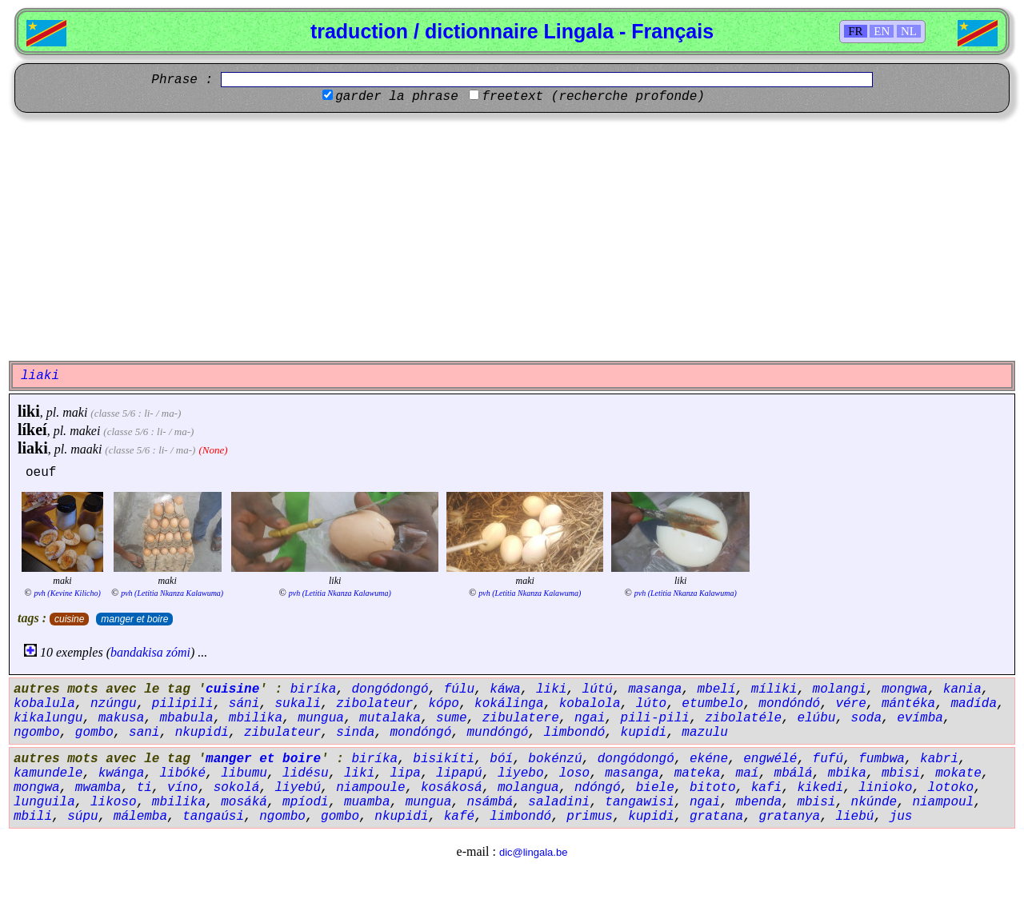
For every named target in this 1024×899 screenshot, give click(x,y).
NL (909, 31)
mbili (33, 816)
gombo (94, 732)
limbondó (575, 732)
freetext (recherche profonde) (593, 97)
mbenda (759, 802)
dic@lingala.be (533, 852)
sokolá (237, 788)
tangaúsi (213, 816)
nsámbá (490, 802)
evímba (920, 718)
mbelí (717, 689)
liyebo (521, 773)
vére (850, 704)
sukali (297, 704)
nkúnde (874, 802)
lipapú (459, 773)
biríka (313, 689)
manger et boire (134, 619)
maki (74, 412)
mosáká (244, 802)
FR (855, 31)
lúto (651, 704)
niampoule (370, 788)
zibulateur (282, 732)
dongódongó (389, 689)
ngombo (37, 732)
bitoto (713, 788)
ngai (589, 718)
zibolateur (374, 704)
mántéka (908, 704)
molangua (528, 788)
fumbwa (881, 759)
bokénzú (555, 759)
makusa (121, 718)
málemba (140, 816)
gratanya (789, 816)
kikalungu (48, 718)
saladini (559, 802)
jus (901, 816)
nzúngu (113, 704)
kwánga (121, 773)
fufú (828, 759)
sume (451, 718)
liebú (854, 816)
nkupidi (202, 732)
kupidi (644, 732)
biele (655, 788)
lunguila (44, 802)
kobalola (590, 704)
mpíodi (305, 802)
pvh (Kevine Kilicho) (67, 593)
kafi (766, 788)
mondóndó (789, 704)
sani (144, 732)
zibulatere (520, 718)
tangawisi (639, 802)
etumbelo (712, 704)
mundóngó (498, 732)
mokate (958, 773)
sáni (244, 704)
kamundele (48, 773)
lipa (405, 773)
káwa (505, 689)
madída (973, 704)
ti (144, 788)
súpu (82, 816)
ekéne (709, 759)
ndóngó (597, 788)
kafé (459, 816)
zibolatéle (743, 718)
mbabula (186, 718)
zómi (178, 652)
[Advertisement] (512, 237)
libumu (244, 773)
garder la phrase (396, 97)
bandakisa (136, 652)
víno (182, 788)
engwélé (770, 759)
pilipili (183, 704)
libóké (182, 773)
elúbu (816, 718)
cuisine (69, 619)
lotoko (951, 788)
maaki (86, 449)
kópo (443, 704)
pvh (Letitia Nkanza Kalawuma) (172, 593)
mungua (321, 718)
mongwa (905, 689)
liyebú (297, 788)
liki (29, 411)
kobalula (44, 704)
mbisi (901, 773)
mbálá (793, 773)
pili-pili (655, 718)
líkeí (32, 429)
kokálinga (508, 704)
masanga (655, 689)
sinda (355, 732)
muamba (367, 802)
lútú (597, 689)
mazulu (705, 732)
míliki (774, 689)
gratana (716, 816)
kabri (939, 759)
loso (574, 773)
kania (962, 689)
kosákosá (451, 788)
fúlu (459, 689)
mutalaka (390, 718)
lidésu (305, 773)
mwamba (98, 788)
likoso (113, 802)
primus (589, 816)
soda (866, 718)
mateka (697, 773)
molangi (839, 689)
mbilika (255, 718)
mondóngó (421, 732)
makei (85, 431)
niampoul (943, 802)
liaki (33, 448)
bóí (501, 759)
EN (882, 31)
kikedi (820, 788)
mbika (847, 773)
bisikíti (443, 759)
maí (747, 773)
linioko (885, 788)
